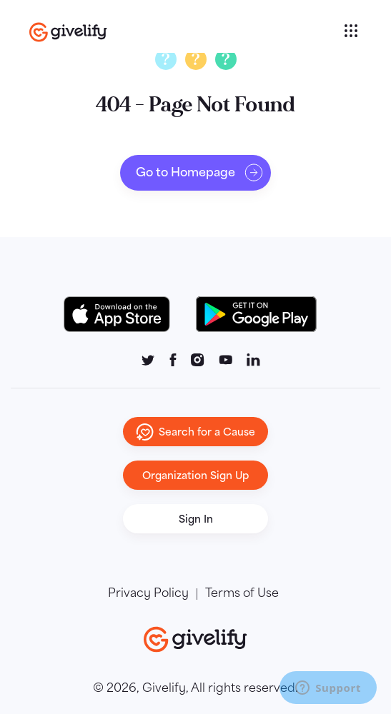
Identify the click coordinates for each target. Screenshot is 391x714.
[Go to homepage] (184, 32)
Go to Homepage (200, 173)
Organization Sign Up (195, 475)
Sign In (196, 519)
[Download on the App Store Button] (124, 314)
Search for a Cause (195, 432)
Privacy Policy (148, 594)
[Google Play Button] (256, 314)
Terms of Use (242, 594)
